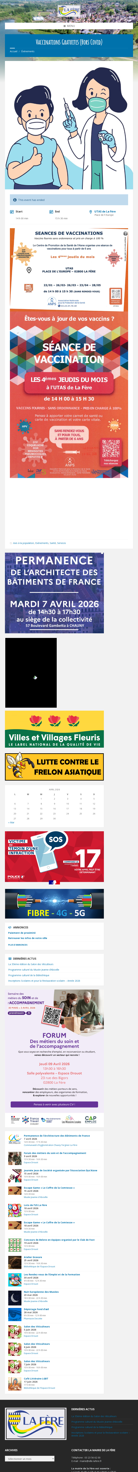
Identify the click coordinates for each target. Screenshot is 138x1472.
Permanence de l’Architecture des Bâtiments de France (57, 1135)
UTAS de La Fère (105, 211)
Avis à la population (23, 543)
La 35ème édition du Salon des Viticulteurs (30, 964)
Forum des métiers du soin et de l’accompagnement (55, 1153)
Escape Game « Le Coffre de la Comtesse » (49, 1187)
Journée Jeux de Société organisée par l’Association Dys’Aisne (60, 1170)
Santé (53, 543)
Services (61, 543)
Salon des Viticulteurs (37, 1326)
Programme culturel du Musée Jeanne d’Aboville (33, 969)
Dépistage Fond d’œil (36, 1309)
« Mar (11, 822)
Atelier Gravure (33, 1257)
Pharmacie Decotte (33, 1318)
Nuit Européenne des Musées (41, 1291)
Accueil (13, 51)
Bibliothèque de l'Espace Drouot (39, 1266)
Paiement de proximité (22, 932)
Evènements (41, 543)
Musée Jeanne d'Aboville (36, 1197)
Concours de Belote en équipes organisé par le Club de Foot (59, 1239)
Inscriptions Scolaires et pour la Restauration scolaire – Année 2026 (44, 980)
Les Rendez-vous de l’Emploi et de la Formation (52, 1274)
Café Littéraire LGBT (36, 1378)
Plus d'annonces (17, 944)
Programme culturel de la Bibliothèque (28, 975)
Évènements (27, 51)
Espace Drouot (31, 1162)
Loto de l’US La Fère (35, 1205)
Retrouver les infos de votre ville (27, 938)
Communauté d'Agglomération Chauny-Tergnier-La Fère (50, 1145)
